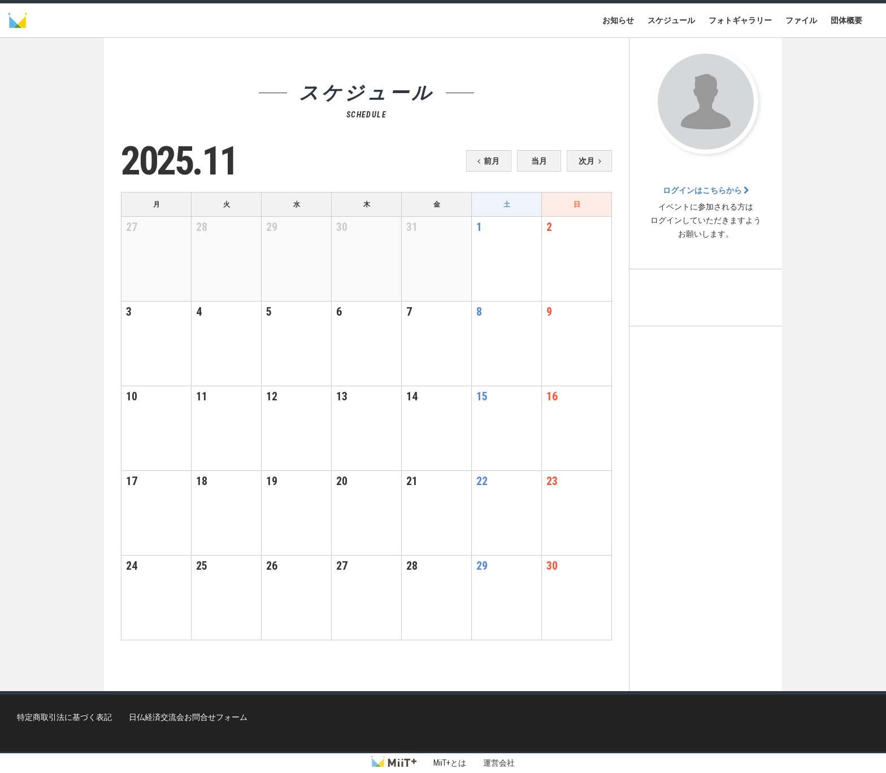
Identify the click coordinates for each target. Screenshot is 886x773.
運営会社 (499, 762)
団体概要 (846, 20)
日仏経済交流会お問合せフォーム (188, 717)
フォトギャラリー (740, 20)
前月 (487, 160)
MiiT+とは (449, 762)
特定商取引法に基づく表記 (64, 717)
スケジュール (671, 20)
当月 (539, 160)
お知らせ (618, 20)
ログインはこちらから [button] (706, 190)
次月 (592, 160)
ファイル (801, 20)
